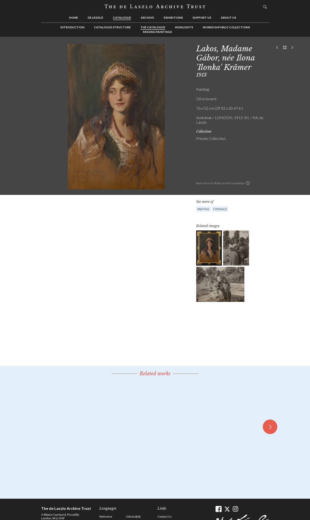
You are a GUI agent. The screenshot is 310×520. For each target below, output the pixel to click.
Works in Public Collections (226, 27)
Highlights (184, 27)
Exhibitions (173, 17)
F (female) (220, 209)
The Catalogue (152, 27)
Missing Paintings (157, 32)
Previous (277, 47)
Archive (147, 17)
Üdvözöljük (133, 516)
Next (292, 47)
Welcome (105, 516)
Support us (202, 17)
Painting (203, 209)
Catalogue (122, 17)
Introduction (72, 27)
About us (228, 17)
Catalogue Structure (112, 27)
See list (284, 47)
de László (95, 17)
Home (73, 17)
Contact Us (164, 516)
